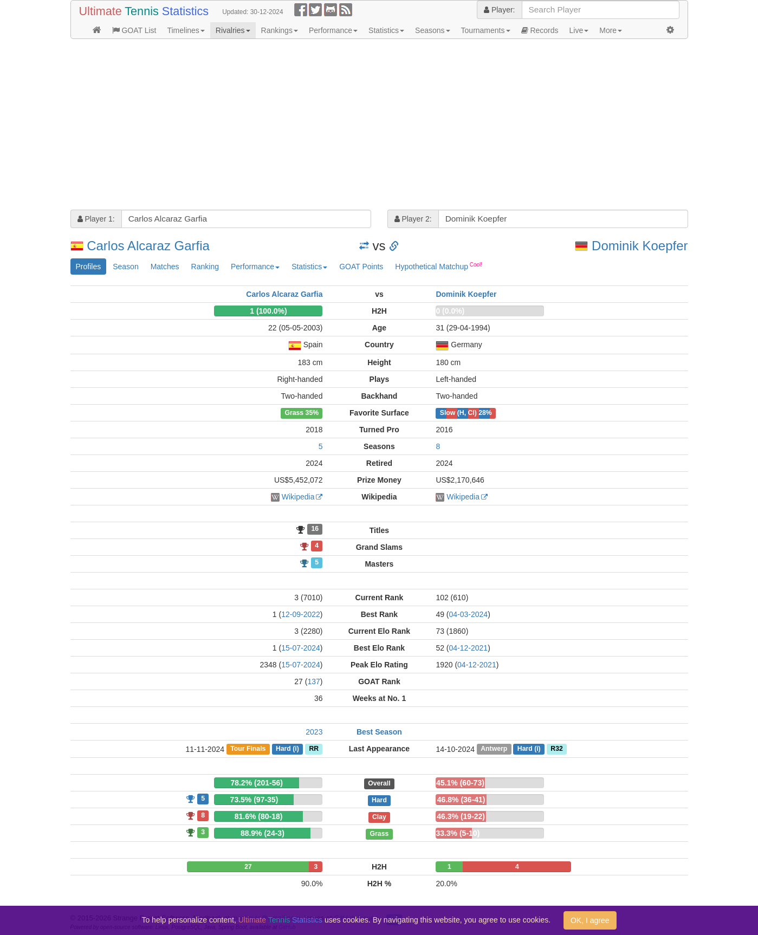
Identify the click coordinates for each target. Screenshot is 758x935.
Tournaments (485, 30)
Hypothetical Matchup (438, 266)
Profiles (88, 266)
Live (579, 30)
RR (314, 749)
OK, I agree (590, 920)
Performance (333, 30)
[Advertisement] (379, 126)
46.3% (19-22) (461, 816)
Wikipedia (298, 496)
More (610, 30)
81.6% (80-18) (259, 816)
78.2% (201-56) (256, 782)
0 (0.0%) (450, 311)
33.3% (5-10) (458, 833)
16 (315, 529)
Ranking (205, 266)
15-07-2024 (300, 648)
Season (125, 266)
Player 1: (96, 219)
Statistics (386, 30)
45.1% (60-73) (460, 782)
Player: (499, 9)
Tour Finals (247, 749)
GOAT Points (361, 266)
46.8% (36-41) (461, 799)
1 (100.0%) (268, 311)
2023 (314, 732)
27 (247, 867)
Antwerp (494, 749)
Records (540, 30)
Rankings (279, 30)
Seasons (432, 30)
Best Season (379, 732)
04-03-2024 (468, 614)
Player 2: (413, 219)
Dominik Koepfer (640, 245)
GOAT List (134, 30)
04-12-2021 (468, 648)
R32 (556, 749)
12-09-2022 (300, 614)
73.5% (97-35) (254, 799)
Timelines (185, 30)
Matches (165, 266)
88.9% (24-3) (262, 833)
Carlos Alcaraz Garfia (148, 245)
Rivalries (233, 30)
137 (313, 681)
